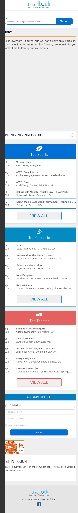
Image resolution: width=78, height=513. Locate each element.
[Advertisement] (39, 92)
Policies (53, 499)
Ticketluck (39, 5)
